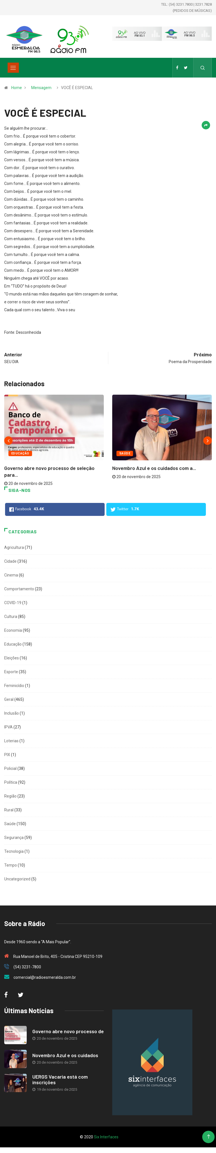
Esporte (11, 672)
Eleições (11, 658)
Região (10, 796)
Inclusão (11, 713)
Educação (20, 453)
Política (10, 782)
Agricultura (14, 547)
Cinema (11, 575)
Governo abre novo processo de (68, 1031)
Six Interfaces (106, 1137)
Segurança (14, 837)
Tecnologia (14, 851)
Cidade (10, 561)
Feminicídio (14, 685)
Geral (9, 699)
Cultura (10, 616)
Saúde (124, 453)
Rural (9, 810)
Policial (10, 768)
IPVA (8, 727)
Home (16, 87)
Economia (13, 630)
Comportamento (19, 589)
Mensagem (41, 87)
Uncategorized (17, 879)
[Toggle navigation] (13, 67)
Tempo (10, 865)
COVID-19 (12, 602)
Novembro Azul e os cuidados (65, 1055)
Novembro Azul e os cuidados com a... (154, 468)
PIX (7, 754)
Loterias (11, 741)
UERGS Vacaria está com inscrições (60, 1079)
